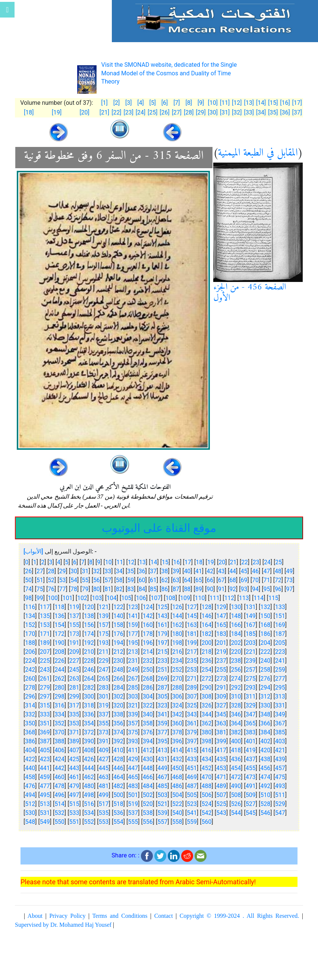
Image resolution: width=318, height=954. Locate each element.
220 (236, 651)
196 (148, 642)
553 (103, 821)
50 (28, 580)
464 (118, 777)
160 (148, 624)
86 (164, 589)
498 (89, 794)
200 (207, 642)
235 (192, 660)
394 (148, 741)
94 (255, 589)
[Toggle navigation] (7, 10)
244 (59, 669)
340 (148, 714)
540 (177, 812)
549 (45, 821)
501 (133, 794)
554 (118, 821)
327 (221, 705)
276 (265, 678)
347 (251, 714)
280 (59, 687)
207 (45, 651)
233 (162, 660)
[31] (225, 112)
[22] (116, 112)
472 (236, 777)
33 (107, 571)
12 (131, 562)
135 (45, 615)
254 (207, 669)
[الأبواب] (33, 551)
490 (236, 786)
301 (103, 696)
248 (118, 669)
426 (89, 759)
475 (280, 777)
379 (192, 732)
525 (221, 803)
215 (162, 651)
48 (278, 571)
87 (176, 589)
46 (255, 571)
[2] (116, 102)
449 (162, 768)
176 (118, 633)
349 (280, 714)
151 (280, 615)
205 (280, 642)
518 (118, 803)
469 (192, 777)
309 (221, 696)
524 (207, 803)
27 (40, 571)
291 (221, 687)
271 (192, 678)
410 (118, 750)
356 (118, 723)
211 (103, 651)
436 (236, 759)
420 (265, 750)
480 (89, 786)
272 (207, 678)
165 (221, 624)
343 (192, 714)
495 (45, 794)
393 (133, 741)
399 (221, 741)
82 (119, 589)
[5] (152, 102)
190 (59, 642)
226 (59, 660)
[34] (261, 112)
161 (162, 624)
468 (177, 777)
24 (267, 562)
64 (187, 580)
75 (40, 589)
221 (251, 651)
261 (45, 678)
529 (280, 803)
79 (85, 589)
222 (265, 651)
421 (280, 750)
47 (266, 571)
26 (28, 571)
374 (118, 732)
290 (207, 687)
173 (74, 633)
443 (74, 768)
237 (221, 660)
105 (126, 598)
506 (207, 794)
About (35, 916)
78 (73, 589)
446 (118, 768)
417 (221, 750)
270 (177, 678)
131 (251, 607)
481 (103, 786)
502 (148, 794)
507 (221, 794)
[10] (213, 102)
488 (207, 786)
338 (118, 714)
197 (162, 642)
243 (45, 669)
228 (89, 660)
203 (251, 642)
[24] (140, 112)
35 (130, 571)
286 (148, 687)
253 (192, 669)
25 (278, 562)
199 (192, 642)
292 (236, 687)
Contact (163, 916)
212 (118, 651)
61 (153, 580)
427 (103, 759)
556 (148, 821)
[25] (152, 112)
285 (133, 687)
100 (53, 598)
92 (232, 589)
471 (221, 777)
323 (162, 705)
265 (103, 678)
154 (59, 624)
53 (62, 580)
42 (210, 571)
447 (133, 768)
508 (236, 794)
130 (236, 607)
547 (280, 812)
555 (133, 821)
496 (59, 794)
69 (244, 580)
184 (236, 633)
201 (221, 642)
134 (30, 615)
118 (59, 607)
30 (73, 571)
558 (177, 821)
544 (236, 812)
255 (221, 669)
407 (74, 750)
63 (176, 580)
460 (59, 777)
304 (148, 696)
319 (103, 705)
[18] (29, 112)
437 (251, 759)
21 (233, 562)
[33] (249, 112)
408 (89, 750)
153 (45, 624)
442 (59, 768)
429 (133, 759)
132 (265, 607)
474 (265, 777)
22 (244, 562)
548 (30, 821)
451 (192, 768)
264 (89, 678)
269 (162, 678)
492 (265, 786)
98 (28, 598)
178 (148, 633)
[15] (273, 102)
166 (236, 624)
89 (198, 589)
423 (45, 759)
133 (280, 607)
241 (280, 660)
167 (251, 624)
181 (192, 633)
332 (30, 714)
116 (30, 607)
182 (207, 633)
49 (289, 571)
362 (207, 723)
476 (30, 786)
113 (244, 598)
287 (162, 687)
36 (142, 571)
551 (74, 821)
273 (221, 678)
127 (192, 607)
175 (103, 633)
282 (89, 687)
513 (45, 803)
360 (177, 723)
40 (187, 571)
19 (210, 562)
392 (118, 741)
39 (176, 571)
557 (162, 821)
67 (221, 580)
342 (177, 714)
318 (89, 705)
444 (89, 768)
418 (236, 750)
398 (207, 741)
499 (103, 794)
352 (59, 723)
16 (176, 562)
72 (278, 580)
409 (103, 750)
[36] (285, 112)
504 (177, 794)
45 (244, 571)
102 (82, 598)
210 (89, 651)
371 (74, 732)
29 (62, 571)
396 (177, 741)
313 (280, 696)
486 (177, 786)
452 (207, 768)
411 (133, 750)
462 (89, 777)
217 (192, 651)
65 (198, 580)
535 (103, 812)
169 (280, 624)
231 (133, 660)
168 (265, 624)
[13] (249, 102)
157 (103, 624)
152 (30, 624)
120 (89, 607)
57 (107, 580)
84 (142, 589)
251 (162, 669)
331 (280, 705)
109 (185, 598)
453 (221, 768)
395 (162, 741)
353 (74, 723)
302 (118, 696)
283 (103, 687)
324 (177, 705)
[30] (213, 112)
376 (148, 732)
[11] (225, 102)
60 (142, 580)
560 (207, 821)
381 (221, 732)
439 (280, 759)
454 (236, 768)
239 (251, 660)
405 (45, 750)
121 (103, 607)
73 (289, 580)
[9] (201, 102)
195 (133, 642)
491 (251, 786)
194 (118, 642)
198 (177, 642)
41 (198, 571)
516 (89, 803)
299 (74, 696)
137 (74, 615)
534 (89, 812)
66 (210, 580)
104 (112, 598)
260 (30, 678)
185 (251, 633)
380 (207, 732)
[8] (188, 102)
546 (265, 812)
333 (45, 714)
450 (177, 768)
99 (40, 598)
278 (30, 687)
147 (221, 615)
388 (59, 741)
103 (97, 598)
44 (232, 571)
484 (148, 786)
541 (192, 812)
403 (280, 741)
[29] (200, 112)
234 (177, 660)
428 (118, 759)
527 (251, 803)
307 (192, 696)
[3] (128, 102)
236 (207, 660)
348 (265, 714)
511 (280, 794)
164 (207, 624)
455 (251, 768)
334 (59, 714)
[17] (297, 102)
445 (103, 768)
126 (177, 607)
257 (251, 669)
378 (177, 732)
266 (118, 678)
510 (265, 794)
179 (162, 633)
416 (207, 750)
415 (192, 750)
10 (108, 562)
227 (74, 660)
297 (45, 696)
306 (177, 696)
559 (192, 821)
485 (162, 786)
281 (74, 687)
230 (118, 660)
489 (221, 786)
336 (89, 714)
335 (74, 714)
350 (30, 723)
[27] (177, 112)
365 (251, 723)
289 (192, 687)
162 (177, 624)
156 (89, 624)
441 (45, 768)
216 (177, 651)
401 (251, 741)
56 (96, 580)
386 (30, 741)
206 (30, 651)
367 (280, 723)
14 (154, 562)
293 (251, 687)
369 (45, 732)
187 (280, 633)
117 (45, 607)
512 (30, 803)
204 (265, 642)
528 (265, 803)
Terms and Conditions (119, 916)
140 (118, 615)
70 (255, 580)
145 (192, 615)
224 (30, 660)
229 (103, 660)
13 (142, 562)
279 (45, 687)
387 (45, 741)
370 (59, 732)
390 (89, 741)
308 (207, 696)
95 (266, 589)
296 (30, 696)
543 (221, 812)
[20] (84, 112)
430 (148, 759)
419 (251, 750)
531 (45, 812)
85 (153, 589)
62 (164, 580)
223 (280, 651)
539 (162, 812)
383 (251, 732)
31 (85, 571)
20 (221, 562)
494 (30, 794)
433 (192, 759)
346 (236, 714)
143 (162, 615)
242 (30, 669)
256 (236, 669)
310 (236, 696)
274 (236, 678)
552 (89, 821)
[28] (188, 112)
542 (207, 812)
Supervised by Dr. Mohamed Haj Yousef (63, 925)
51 (40, 580)
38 (164, 571)
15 (165, 562)
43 (221, 571)
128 (207, 607)
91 (221, 589)
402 (265, 741)
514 (59, 803)
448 (148, 768)
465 (133, 777)
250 (148, 669)
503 (162, 794)
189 (45, 642)
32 (96, 571)
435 (221, 759)
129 (221, 607)
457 (280, 768)
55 (85, 580)
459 (45, 777)
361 (192, 723)
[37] (297, 112)
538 (148, 812)
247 (103, 669)
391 (103, 741)
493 (280, 786)
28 (51, 571)
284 (118, 687)
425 (74, 759)
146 (207, 615)
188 (30, 642)
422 (30, 759)
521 (162, 803)
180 (177, 633)
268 (148, 678)
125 (162, 607)
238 (236, 660)
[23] (128, 112)
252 (177, 669)
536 (118, 812)
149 (251, 615)
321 (133, 705)
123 (133, 607)
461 (74, 777)
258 (265, 669)
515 (74, 803)
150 (265, 615)
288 (177, 687)
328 (236, 705)
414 (177, 750)
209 (74, 651)
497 (74, 794)
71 (266, 580)
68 (232, 580)
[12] (237, 102)
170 (30, 633)
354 (89, 723)
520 (148, 803)
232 (148, 660)
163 (192, 624)
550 (59, 821)
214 (148, 651)
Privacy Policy (67, 916)
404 (30, 750)
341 (162, 714)
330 (265, 705)
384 (265, 732)
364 (236, 723)
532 (59, 812)
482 (118, 786)
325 (192, 705)
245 (74, 669)
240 (265, 660)
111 (215, 598)
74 (28, 589)
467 (162, 777)
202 (236, 642)
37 (153, 571)
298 (59, 696)
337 (103, 714)
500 (118, 794)
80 (96, 589)
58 (119, 580)
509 (251, 794)
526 (236, 803)
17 (188, 562)
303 (133, 696)
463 (103, 777)
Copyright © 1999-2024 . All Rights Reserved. (239, 916)
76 (51, 589)
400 (236, 741)
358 (148, 723)
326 (207, 705)
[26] (164, 112)
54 (73, 580)
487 (192, 786)
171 (45, 633)
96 (278, 589)
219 (221, 651)
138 (89, 615)
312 (265, 696)
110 (200, 598)
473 (251, 777)
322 (148, 705)
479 (74, 786)
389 (74, 741)
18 (199, 562)
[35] (273, 112)
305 (162, 696)
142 (148, 615)
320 (118, 705)
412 (148, 750)
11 (119, 562)
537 (133, 812)
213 (133, 651)
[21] (104, 112)
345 (221, 714)
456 (265, 768)
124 (148, 607)
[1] (104, 102)
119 (74, 607)
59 (130, 580)
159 (133, 624)
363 (221, 723)
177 (133, 633)
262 (59, 678)
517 (103, 803)
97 (289, 589)
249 (133, 669)
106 (141, 598)
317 (74, 705)
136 (59, 615)
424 (59, 759)
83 (130, 589)
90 (210, 589)
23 (255, 562)
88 (187, 589)
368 (30, 732)
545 (251, 812)
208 (59, 651)
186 (265, 633)
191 (74, 642)
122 (118, 607)
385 (280, 732)
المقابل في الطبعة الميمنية (258, 153)
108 (171, 598)
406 (59, 750)
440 (30, 768)
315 (45, 705)
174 (89, 633)
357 (133, 723)
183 (221, 633)
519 (133, 803)
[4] (140, 102)
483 (133, 786)
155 (74, 624)
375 (133, 732)
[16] (285, 102)
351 (45, 723)
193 (103, 642)
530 (30, 812)
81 (107, 589)
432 (177, 759)
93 (244, 589)
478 (59, 786)
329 (251, 705)
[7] (176, 102)
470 (207, 777)
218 (207, 651)
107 (156, 598)
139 (103, 615)
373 (103, 732)
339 (133, 714)
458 (30, 777)
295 (280, 687)
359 (162, 723)
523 (192, 803)
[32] (237, 112)
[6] (164, 102)
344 (207, 714)
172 (59, 633)
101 (68, 598)
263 (74, 678)
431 (162, 759)
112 (229, 598)
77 (62, 589)
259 (280, 669)
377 (162, 732)
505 (192, 794)
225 (45, 660)
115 (273, 598)
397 (192, 741)
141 (133, 615)
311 (251, 696)
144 (177, 615)
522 (177, 803)
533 (74, 812)
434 (207, 759)
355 (103, 723)
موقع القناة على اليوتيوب (159, 527)
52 (51, 580)
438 (265, 759)
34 (119, 571)
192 (89, 642)
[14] (261, 102)
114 (259, 598)
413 (162, 750)
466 (148, 777)
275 (251, 678)
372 (89, 732)
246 (89, 669)
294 (265, 687)
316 (59, 705)
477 (45, 786)
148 (236, 615)
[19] (57, 112)
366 (265, 723)
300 (89, 696)
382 (236, 732)
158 (118, 624)
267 (133, 678)
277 (280, 678)
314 (30, 705)
